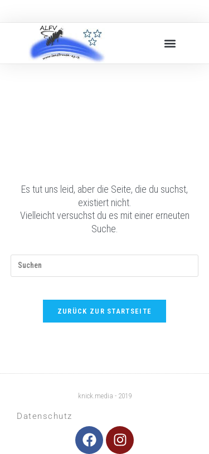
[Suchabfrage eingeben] (105, 266)
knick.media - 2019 (105, 396)
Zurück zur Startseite (104, 311)
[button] (170, 43)
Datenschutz (44, 416)
